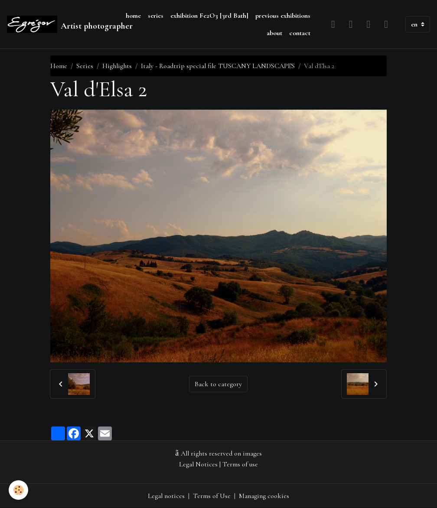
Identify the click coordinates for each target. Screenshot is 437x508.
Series (84, 66)
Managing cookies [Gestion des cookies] (264, 496)
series (155, 15)
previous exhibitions (282, 15)
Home (58, 66)
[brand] (61, 24)
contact (299, 33)
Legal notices (166, 496)
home (133, 15)
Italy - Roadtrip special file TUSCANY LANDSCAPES (218, 66)
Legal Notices (198, 464)
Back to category (218, 384)
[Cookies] (18, 490)
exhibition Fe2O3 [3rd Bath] (209, 15)
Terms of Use (212, 496)
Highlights (117, 66)
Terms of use (240, 464)
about (274, 33)
